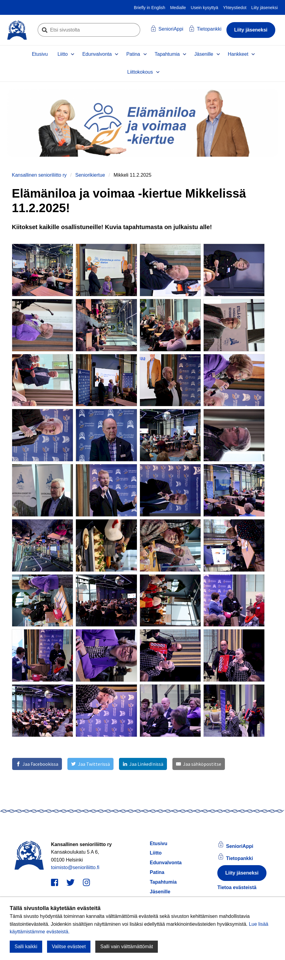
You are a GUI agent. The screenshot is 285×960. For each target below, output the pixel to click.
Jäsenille (203, 54)
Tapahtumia (167, 54)
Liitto (62, 54)
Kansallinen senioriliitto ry (39, 175)
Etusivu (40, 54)
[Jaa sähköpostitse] (198, 764)
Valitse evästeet (69, 946)
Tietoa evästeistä (236, 887)
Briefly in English (149, 7)
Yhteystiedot (234, 7)
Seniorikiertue (90, 175)
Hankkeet (238, 54)
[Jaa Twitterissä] (90, 764)
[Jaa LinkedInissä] (143, 764)
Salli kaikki (26, 946)
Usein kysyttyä (204, 7)
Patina (133, 54)
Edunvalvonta (97, 54)
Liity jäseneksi (264, 7)
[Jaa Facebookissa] (37, 764)
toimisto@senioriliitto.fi (75, 867)
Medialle (178, 7)
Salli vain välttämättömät (126, 946)
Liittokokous (140, 72)
